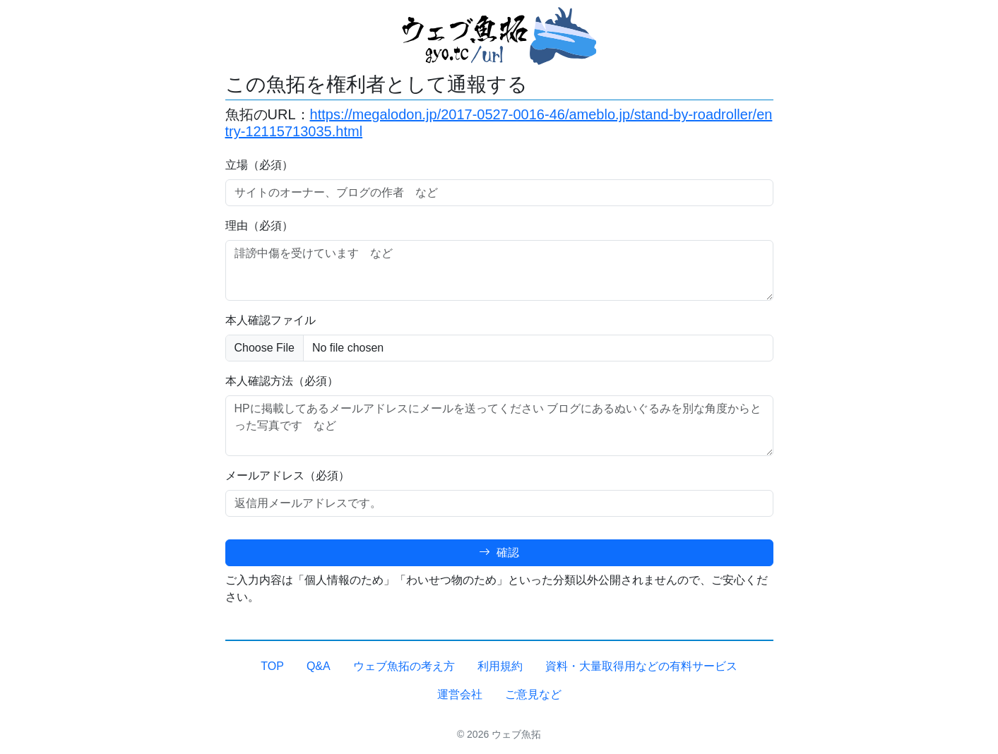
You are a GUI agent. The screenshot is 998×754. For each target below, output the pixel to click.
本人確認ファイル (270, 320)
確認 (498, 552)
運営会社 (459, 694)
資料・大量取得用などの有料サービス (641, 666)
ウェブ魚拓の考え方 (404, 666)
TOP (272, 666)
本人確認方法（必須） (281, 381)
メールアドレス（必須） (287, 475)
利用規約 (500, 666)
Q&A (319, 666)
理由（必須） (259, 226)
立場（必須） (259, 165)
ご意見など (533, 694)
